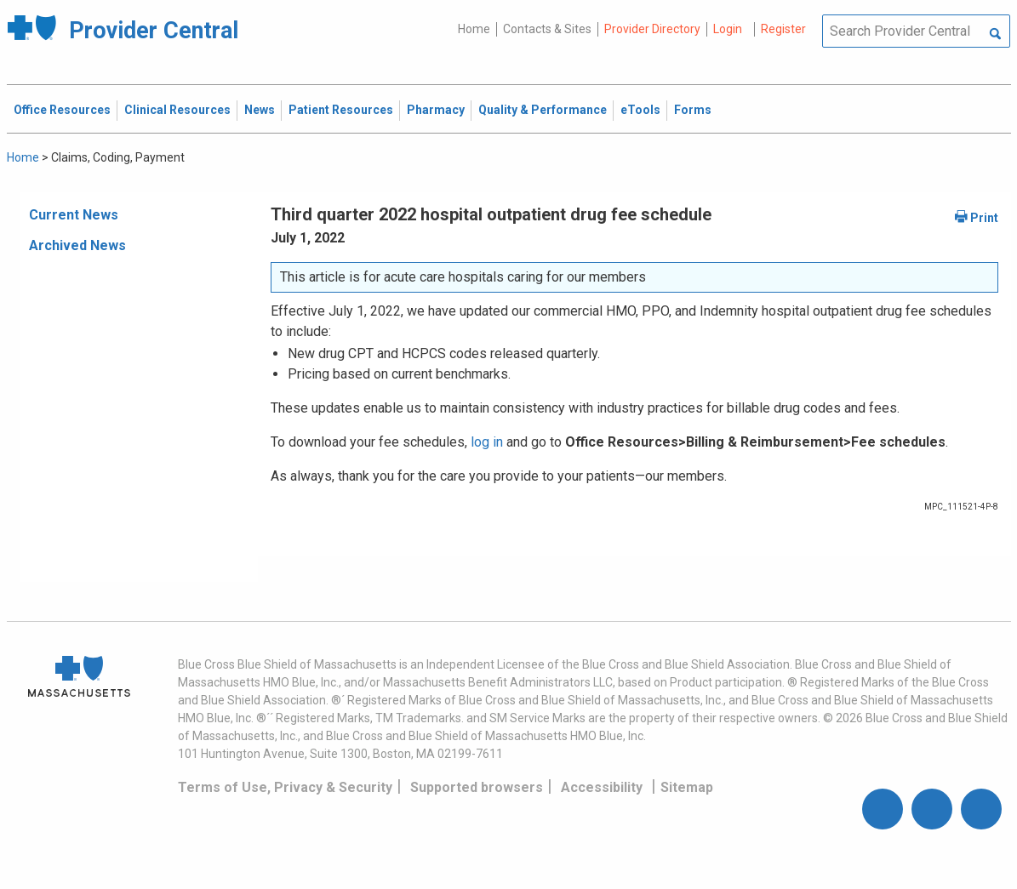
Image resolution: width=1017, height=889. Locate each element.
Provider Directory (652, 29)
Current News (73, 215)
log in (487, 442)
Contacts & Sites (547, 29)
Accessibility (602, 787)
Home (474, 29)
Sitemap (686, 787)
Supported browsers (476, 787)
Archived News (77, 245)
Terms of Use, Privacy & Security (285, 787)
